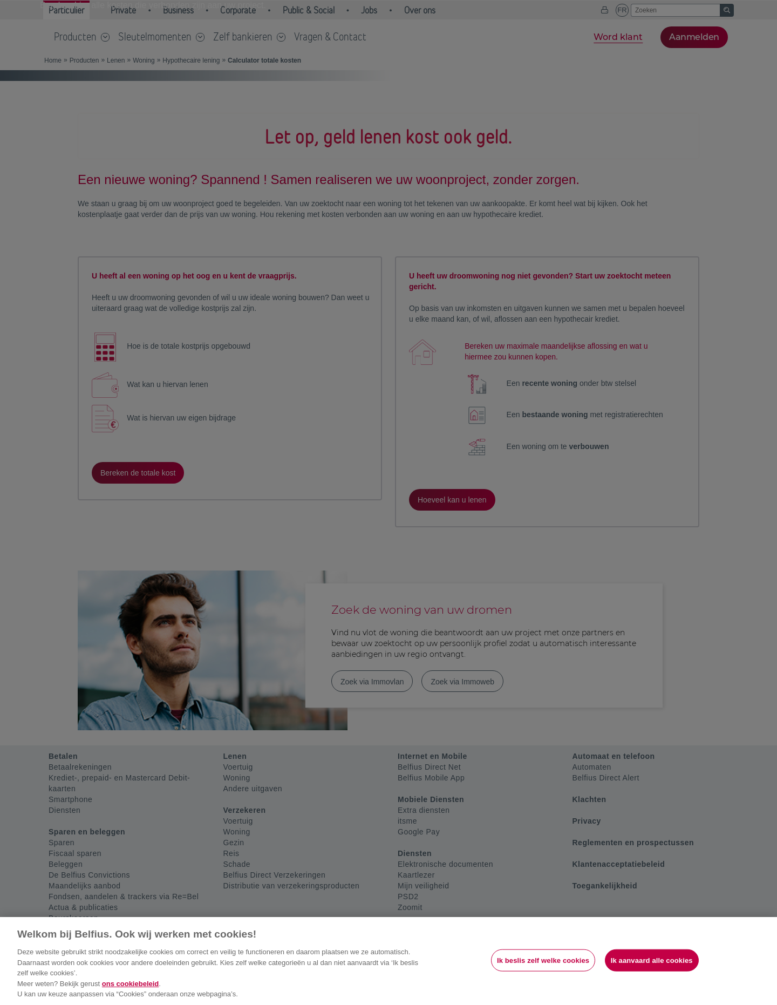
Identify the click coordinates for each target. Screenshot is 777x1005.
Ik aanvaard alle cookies (652, 960)
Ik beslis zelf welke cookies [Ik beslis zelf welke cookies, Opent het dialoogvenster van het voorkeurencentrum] (543, 960)
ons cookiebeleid (130, 984)
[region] (388, 961)
